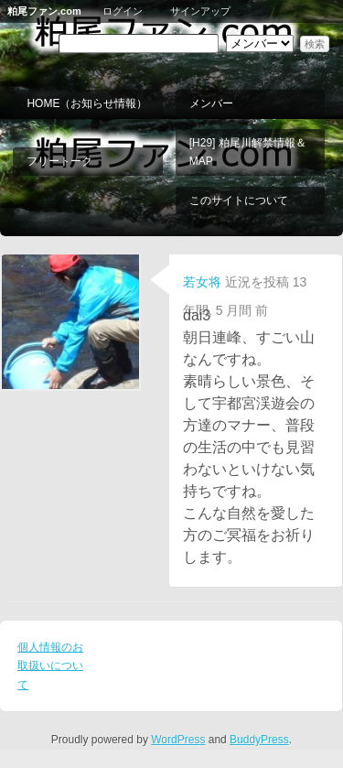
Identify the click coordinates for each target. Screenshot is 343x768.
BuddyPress (259, 739)
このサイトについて (238, 200)
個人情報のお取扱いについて (50, 666)
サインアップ (200, 10)
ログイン (122, 10)
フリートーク (59, 161)
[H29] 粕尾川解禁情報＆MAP (247, 152)
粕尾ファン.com (44, 10)
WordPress (178, 739)
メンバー (211, 103)
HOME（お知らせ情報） (87, 103)
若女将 (202, 282)
